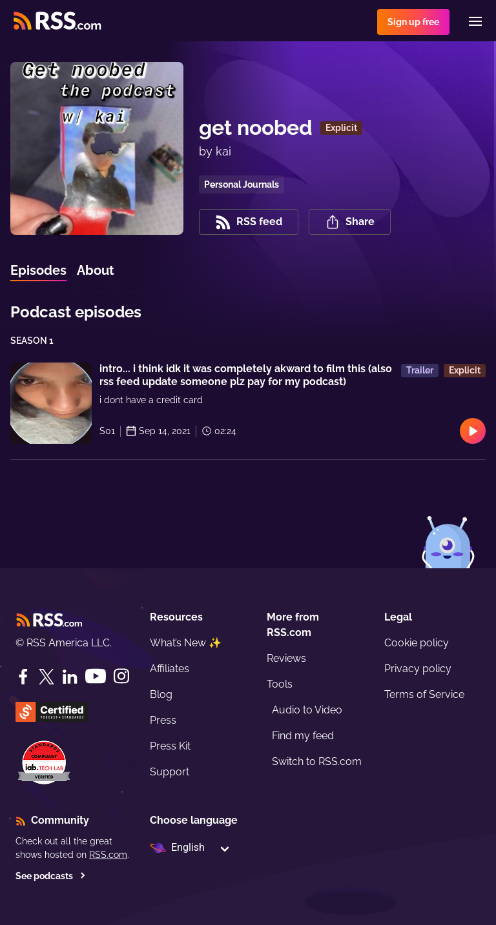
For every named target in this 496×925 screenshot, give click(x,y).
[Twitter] (46, 676)
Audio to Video (307, 710)
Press (163, 720)
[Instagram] (121, 676)
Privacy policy (417, 668)
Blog (161, 694)
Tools (280, 684)
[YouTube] (95, 676)
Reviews (286, 658)
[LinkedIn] (70, 676)
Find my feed (303, 736)
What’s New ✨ (186, 643)
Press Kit (170, 746)
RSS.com (108, 855)
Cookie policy (416, 643)
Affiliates (169, 668)
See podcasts (51, 876)
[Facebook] (23, 676)
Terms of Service (424, 694)
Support (169, 772)
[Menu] (475, 21)
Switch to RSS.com (317, 761)
